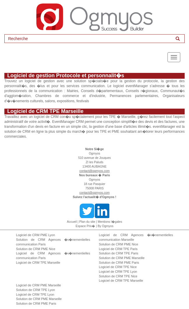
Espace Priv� (85, 226)
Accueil (72, 221)
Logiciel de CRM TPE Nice (118, 267)
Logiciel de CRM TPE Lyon (118, 271)
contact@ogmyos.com (94, 171)
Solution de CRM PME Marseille (122, 258)
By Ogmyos (105, 226)
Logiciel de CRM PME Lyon (35, 235)
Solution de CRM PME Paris (119, 262)
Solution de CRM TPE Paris (118, 253)
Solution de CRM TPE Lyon (35, 290)
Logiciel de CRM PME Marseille (38, 285)
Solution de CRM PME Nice (35, 249)
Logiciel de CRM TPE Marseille (38, 262)
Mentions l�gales (110, 221)
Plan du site (87, 221)
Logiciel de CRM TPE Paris (118, 249)
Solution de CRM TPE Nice (118, 276)
